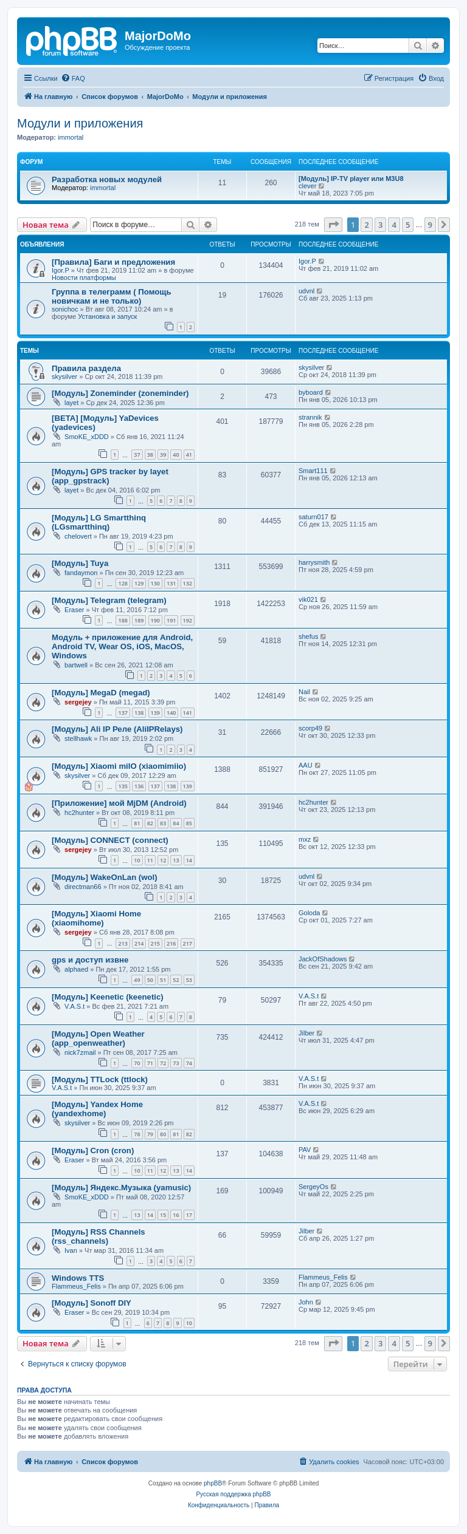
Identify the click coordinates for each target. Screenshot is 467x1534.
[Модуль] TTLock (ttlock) (100, 1079)
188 (122, 620)
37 (137, 454)
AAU (306, 765)
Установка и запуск (107, 316)
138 (139, 713)
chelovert (78, 536)
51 (163, 980)
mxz (305, 839)
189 (139, 620)
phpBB (213, 1483)
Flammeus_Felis (76, 1286)
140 (171, 713)
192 (187, 620)
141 (187, 713)
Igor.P (60, 270)
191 (171, 620)
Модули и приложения (80, 123)
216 (171, 943)
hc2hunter (79, 812)
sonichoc (65, 309)
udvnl (306, 291)
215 (155, 943)
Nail (304, 691)
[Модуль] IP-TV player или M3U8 (351, 178)
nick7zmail (79, 1052)
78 (137, 1134)
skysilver (64, 376)
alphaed (76, 969)
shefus (308, 636)
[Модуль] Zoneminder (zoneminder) (120, 393)
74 (189, 1063)
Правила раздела (86, 368)
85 (189, 823)
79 (150, 1134)
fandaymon (80, 572)
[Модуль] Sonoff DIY (91, 1302)
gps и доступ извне (90, 959)
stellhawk (78, 738)
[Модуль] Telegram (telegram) (109, 600)
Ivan (70, 1250)
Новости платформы (84, 277)
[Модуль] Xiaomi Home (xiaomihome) (96, 918)
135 (122, 786)
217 (187, 943)
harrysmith (314, 562)
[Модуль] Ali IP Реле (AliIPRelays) (117, 729)
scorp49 (310, 728)
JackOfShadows (323, 959)
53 (189, 980)
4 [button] (394, 224)
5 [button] (408, 224)
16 (176, 1215)
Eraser (74, 609)
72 (163, 1063)
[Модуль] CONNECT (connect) (110, 840)
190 (155, 620)
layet (71, 402)
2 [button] (366, 224)
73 (176, 1063)
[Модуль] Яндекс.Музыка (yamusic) (121, 1187)
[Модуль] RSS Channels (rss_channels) (98, 1236)
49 (137, 980)
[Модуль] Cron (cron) (93, 1150)
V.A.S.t (74, 1006)
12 (163, 860)
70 (137, 1063)
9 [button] (430, 224)
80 (163, 1134)
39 (163, 454)
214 (139, 943)
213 (122, 943)
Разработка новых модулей (107, 179)
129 (139, 583)
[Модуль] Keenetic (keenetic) (108, 996)
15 (163, 1215)
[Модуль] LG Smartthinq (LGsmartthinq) (99, 522)
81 (137, 823)
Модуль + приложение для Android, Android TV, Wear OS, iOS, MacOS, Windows (122, 646)
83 (163, 823)
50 (150, 980)
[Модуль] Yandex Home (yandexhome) (97, 1109)
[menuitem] (73, 78)
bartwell (76, 665)
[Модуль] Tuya (80, 563)
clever (307, 185)
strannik (310, 417)
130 (155, 583)
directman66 (83, 886)
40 (176, 454)
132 (187, 583)
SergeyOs (313, 1186)
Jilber (306, 1033)
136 (139, 786)
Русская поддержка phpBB (233, 1494)
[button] (333, 224)
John (306, 1302)
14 (189, 860)
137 (122, 713)
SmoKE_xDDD (86, 436)
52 (176, 980)
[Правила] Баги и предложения (113, 262)
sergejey (78, 702)
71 (150, 1063)
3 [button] (380, 224)
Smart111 (313, 470)
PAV (305, 1149)
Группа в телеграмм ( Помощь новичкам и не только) (111, 296)
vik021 (308, 599)
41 (189, 454)
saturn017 (313, 516)
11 (150, 860)
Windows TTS (78, 1278)
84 (176, 823)
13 (176, 860)
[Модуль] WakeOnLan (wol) (104, 877)
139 (155, 713)
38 (150, 454)
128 (122, 583)
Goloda (309, 912)
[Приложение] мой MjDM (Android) (119, 803)
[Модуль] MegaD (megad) (101, 692)
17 (189, 1215)
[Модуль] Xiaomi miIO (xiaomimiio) (119, 766)
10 (137, 860)
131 (171, 583)
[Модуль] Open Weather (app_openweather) (98, 1038)
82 (150, 823)
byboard (311, 392)
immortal (70, 137)
